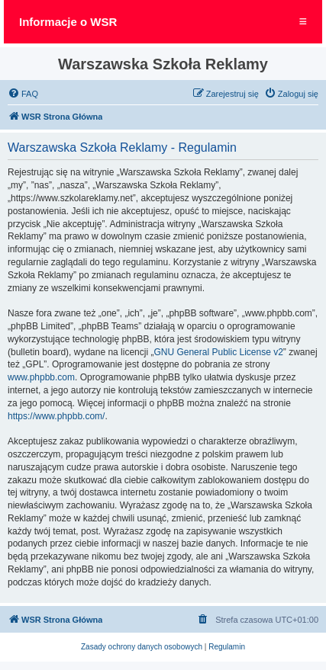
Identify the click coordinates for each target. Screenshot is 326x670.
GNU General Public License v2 (217, 352)
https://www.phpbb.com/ (56, 416)
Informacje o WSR (68, 21)
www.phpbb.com (41, 377)
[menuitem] (23, 94)
